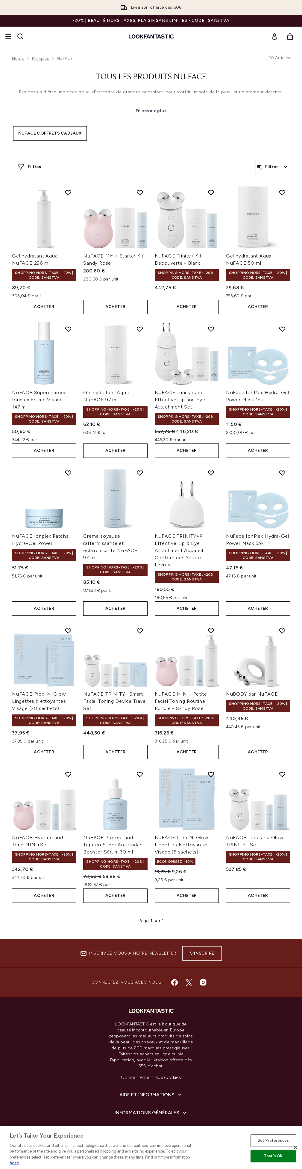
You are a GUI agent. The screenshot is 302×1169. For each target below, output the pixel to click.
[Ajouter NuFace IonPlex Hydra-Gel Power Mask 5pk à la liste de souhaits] (282, 473)
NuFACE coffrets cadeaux (50, 133)
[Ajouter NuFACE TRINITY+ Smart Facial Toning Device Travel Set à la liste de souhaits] (140, 631)
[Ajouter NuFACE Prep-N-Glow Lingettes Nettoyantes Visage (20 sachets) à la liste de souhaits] (68, 631)
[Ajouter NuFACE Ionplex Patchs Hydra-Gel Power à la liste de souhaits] (68, 473)
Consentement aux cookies (151, 1077)
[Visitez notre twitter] (189, 982)
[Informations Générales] (151, 1113)
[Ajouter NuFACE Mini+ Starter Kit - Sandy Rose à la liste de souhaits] (140, 192)
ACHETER (44, 306)
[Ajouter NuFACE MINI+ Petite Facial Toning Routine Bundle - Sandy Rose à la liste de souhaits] (211, 631)
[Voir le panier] (290, 36)
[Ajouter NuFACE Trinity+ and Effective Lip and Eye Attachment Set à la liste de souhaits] (211, 329)
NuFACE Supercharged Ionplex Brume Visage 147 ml (39, 400)
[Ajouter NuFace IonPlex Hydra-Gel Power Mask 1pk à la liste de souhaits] (282, 329)
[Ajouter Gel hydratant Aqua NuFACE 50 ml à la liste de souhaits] (282, 192)
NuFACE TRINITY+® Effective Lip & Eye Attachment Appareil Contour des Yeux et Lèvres (179, 550)
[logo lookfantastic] (151, 36)
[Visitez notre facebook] (174, 982)
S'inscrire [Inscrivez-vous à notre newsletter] (202, 953)
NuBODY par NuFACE (252, 694)
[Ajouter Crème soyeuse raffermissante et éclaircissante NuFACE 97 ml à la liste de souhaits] (140, 473)
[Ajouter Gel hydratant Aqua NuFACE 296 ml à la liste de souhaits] (68, 192)
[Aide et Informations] (151, 1095)
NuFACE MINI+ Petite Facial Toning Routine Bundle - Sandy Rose (181, 701)
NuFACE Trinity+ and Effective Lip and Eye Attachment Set (180, 400)
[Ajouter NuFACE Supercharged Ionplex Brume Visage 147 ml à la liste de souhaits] (68, 329)
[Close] (295, 1147)
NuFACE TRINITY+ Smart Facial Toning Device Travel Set (115, 701)
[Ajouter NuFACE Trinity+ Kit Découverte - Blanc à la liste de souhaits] (211, 192)
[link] (274, 36)
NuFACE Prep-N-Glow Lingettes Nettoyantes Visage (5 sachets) (182, 845)
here (14, 1163)
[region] (151, 1147)
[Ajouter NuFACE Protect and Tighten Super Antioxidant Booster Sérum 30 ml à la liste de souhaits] (140, 774)
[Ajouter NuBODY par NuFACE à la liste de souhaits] (282, 631)
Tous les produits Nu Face (151, 77)
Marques (40, 58)
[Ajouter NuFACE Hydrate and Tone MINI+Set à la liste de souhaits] (68, 774)
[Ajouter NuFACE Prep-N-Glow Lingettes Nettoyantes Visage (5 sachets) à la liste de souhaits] (211, 774)
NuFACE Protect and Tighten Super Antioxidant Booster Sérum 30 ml (114, 845)
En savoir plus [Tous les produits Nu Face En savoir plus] (151, 110)
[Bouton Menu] (8, 36)
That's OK (273, 1156)
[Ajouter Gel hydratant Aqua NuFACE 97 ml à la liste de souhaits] (140, 329)
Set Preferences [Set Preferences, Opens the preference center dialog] (273, 1140)
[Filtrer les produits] (272, 167)
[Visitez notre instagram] (203, 982)
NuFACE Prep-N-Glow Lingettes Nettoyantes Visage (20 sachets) (39, 701)
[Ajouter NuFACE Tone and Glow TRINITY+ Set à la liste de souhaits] (282, 774)
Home (18, 58)
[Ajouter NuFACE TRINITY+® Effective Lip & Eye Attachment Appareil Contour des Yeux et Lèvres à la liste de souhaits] (211, 473)
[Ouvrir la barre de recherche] (20, 36)
